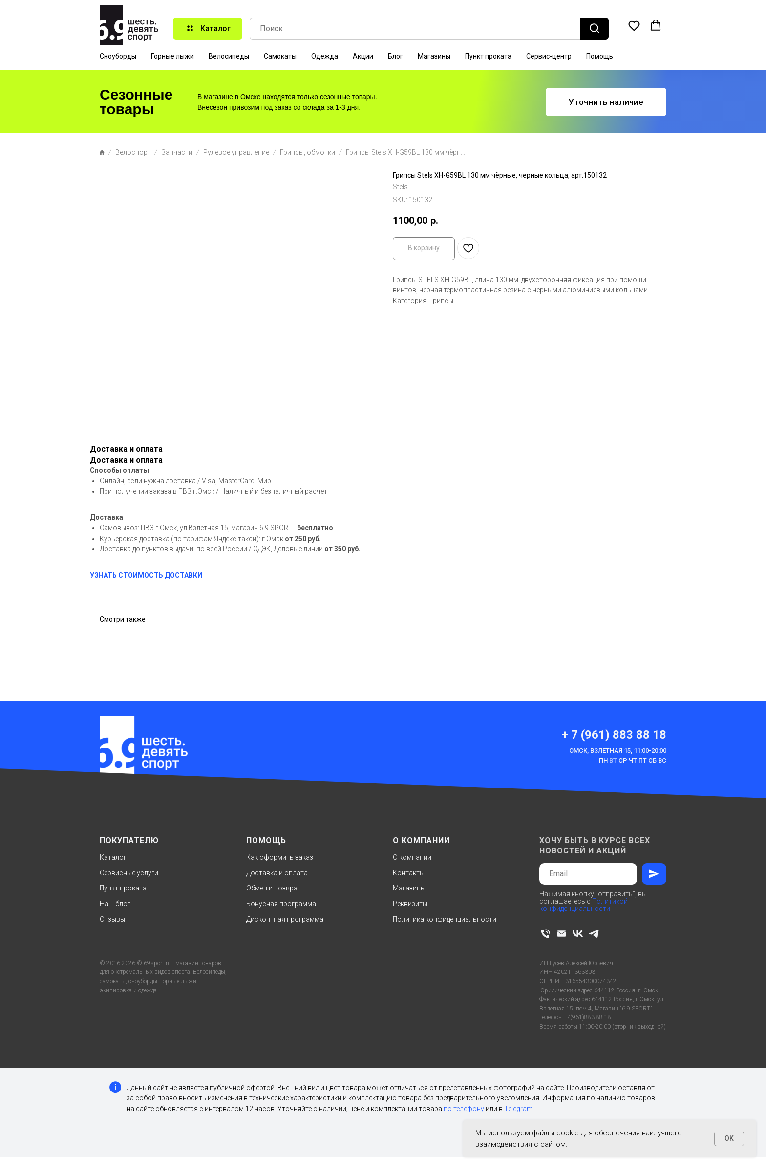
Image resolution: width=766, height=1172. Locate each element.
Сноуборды (118, 56)
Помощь (599, 56)
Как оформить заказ (279, 857)
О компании (412, 857)
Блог (395, 56)
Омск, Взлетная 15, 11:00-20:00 (617, 750)
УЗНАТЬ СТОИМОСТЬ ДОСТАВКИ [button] (146, 575)
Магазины (434, 56)
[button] (634, 25)
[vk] (578, 934)
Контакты (409, 873)
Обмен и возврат (273, 888)
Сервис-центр (549, 56)
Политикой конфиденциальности (583, 904)
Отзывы (112, 919)
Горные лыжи (172, 56)
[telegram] (594, 934)
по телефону (464, 1108)
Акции (363, 56)
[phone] (545, 934)
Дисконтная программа (284, 919)
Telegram (518, 1108)
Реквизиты (410, 904)
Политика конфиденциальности (444, 919)
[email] (561, 934)
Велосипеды (229, 56)
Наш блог (115, 904)
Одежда (324, 56)
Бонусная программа (281, 904)
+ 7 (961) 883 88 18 (614, 735)
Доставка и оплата (277, 873)
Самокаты (280, 56)
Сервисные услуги (129, 873)
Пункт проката (488, 56)
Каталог (113, 857)
